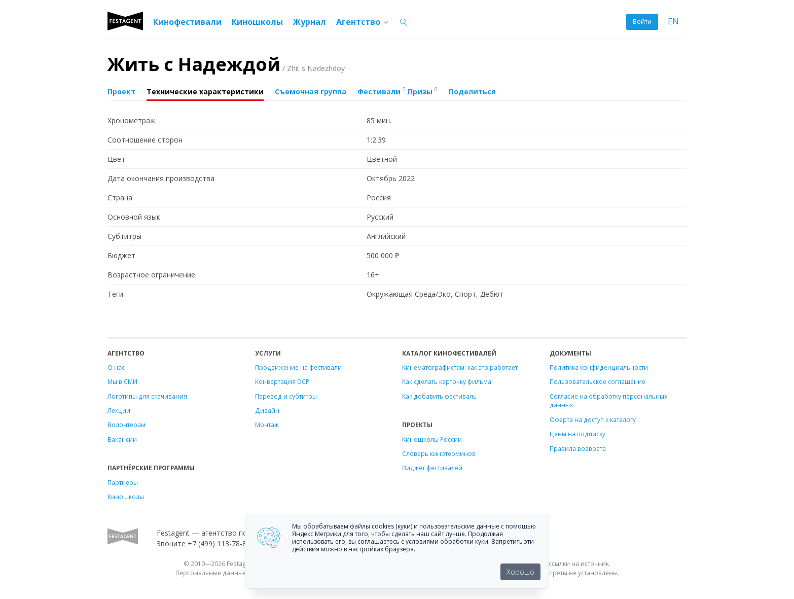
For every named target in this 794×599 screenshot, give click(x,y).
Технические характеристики (205, 91)
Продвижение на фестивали (298, 367)
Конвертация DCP (282, 381)
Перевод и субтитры (286, 396)
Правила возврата (578, 448)
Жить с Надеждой (226, 64)
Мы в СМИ (122, 381)
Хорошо (520, 572)
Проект (121, 91)
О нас (116, 367)
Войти (642, 21)
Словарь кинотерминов (439, 453)
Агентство (362, 21)
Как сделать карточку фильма (446, 381)
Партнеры (122, 482)
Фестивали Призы (397, 91)
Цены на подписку (577, 434)
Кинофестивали (187, 21)
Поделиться (472, 91)
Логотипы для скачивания (147, 396)
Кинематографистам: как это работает (460, 367)
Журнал (309, 21)
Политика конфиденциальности (599, 367)
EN (673, 21)
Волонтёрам (126, 424)
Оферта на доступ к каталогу (593, 419)
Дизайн (267, 410)
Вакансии (122, 439)
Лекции (118, 410)
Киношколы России (432, 439)
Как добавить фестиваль (439, 396)
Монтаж (267, 424)
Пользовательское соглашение (597, 381)
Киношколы (257, 21)
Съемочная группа (310, 91)
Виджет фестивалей (432, 468)
